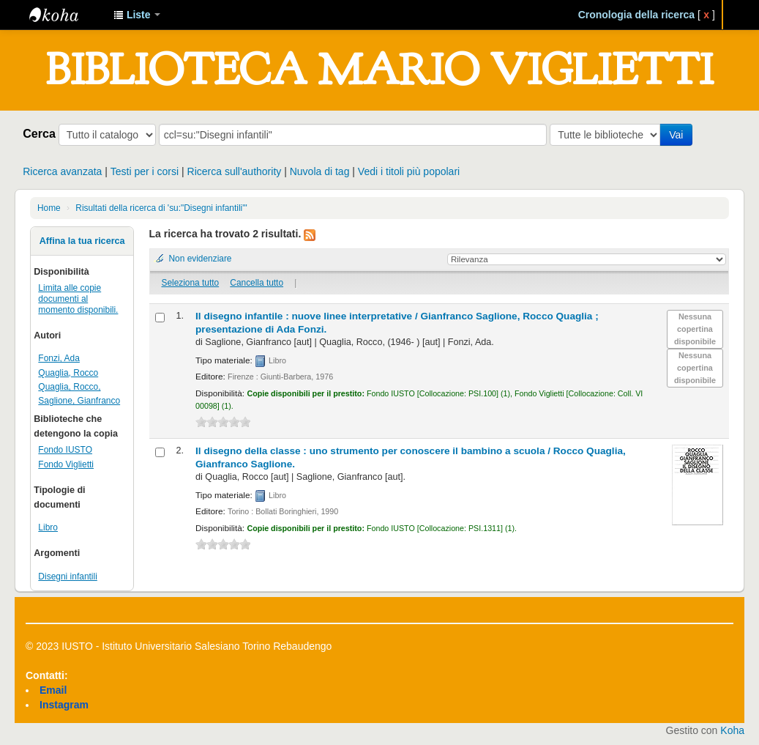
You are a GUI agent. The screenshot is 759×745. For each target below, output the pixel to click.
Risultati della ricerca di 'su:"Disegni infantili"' (161, 208)
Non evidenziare (200, 258)
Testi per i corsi (145, 171)
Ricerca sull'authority (234, 171)
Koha (732, 730)
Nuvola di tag (320, 171)
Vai (676, 135)
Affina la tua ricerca (82, 241)
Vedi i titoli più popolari (409, 171)
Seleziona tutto (190, 283)
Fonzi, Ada (59, 358)
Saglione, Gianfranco (79, 401)
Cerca (39, 133)
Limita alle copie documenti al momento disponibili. (78, 299)
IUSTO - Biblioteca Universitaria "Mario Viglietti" (65, 14)
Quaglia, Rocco (68, 373)
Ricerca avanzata (62, 171)
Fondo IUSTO (65, 450)
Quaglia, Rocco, (69, 387)
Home (49, 208)
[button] (136, 14)
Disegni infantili (67, 576)
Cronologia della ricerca (636, 15)
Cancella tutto (256, 283)
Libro (48, 527)
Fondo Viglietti (66, 464)
